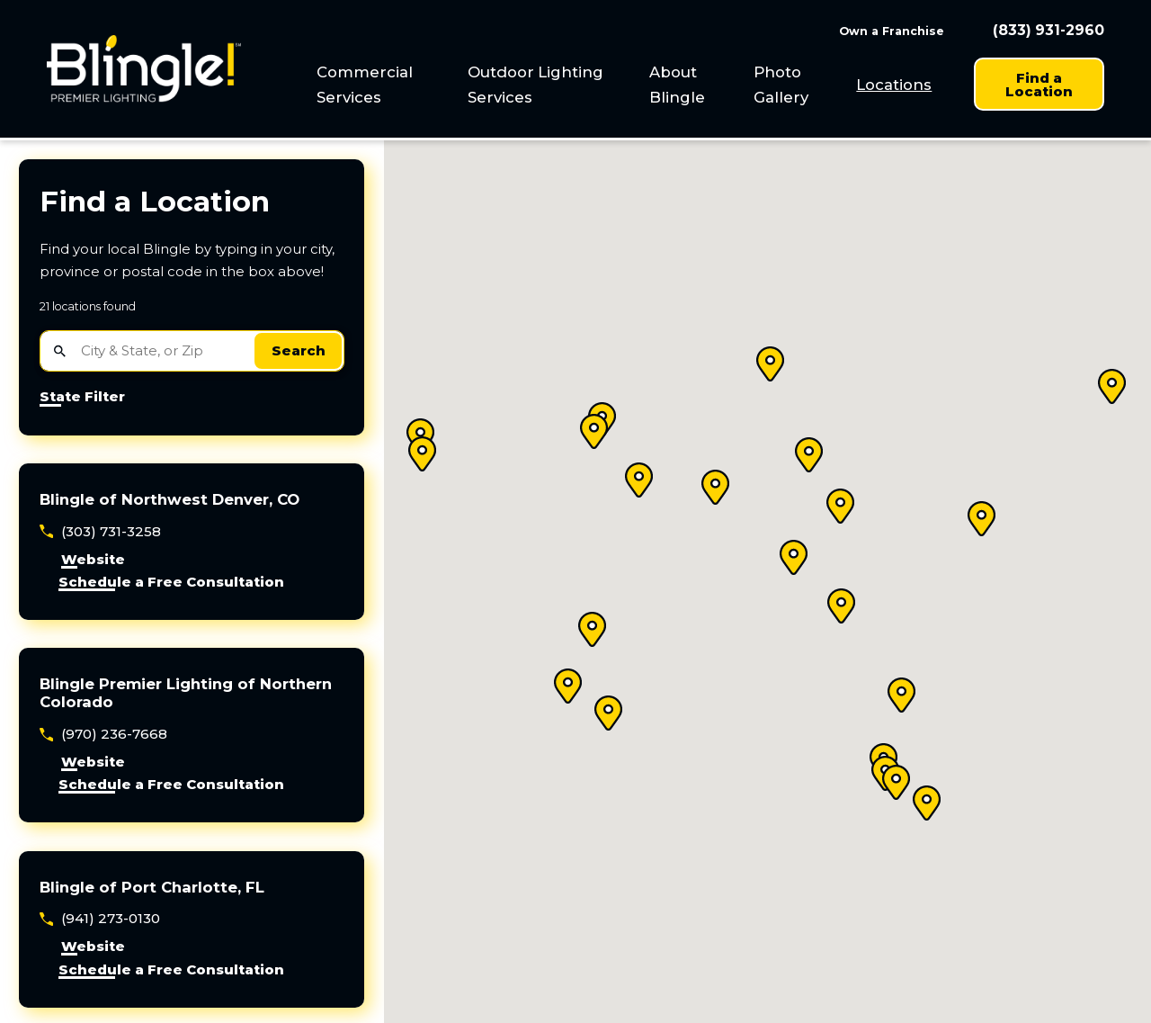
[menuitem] (383, 84)
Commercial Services (365, 84)
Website (93, 560)
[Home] (144, 69)
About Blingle (677, 84)
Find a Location (1039, 84)
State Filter (82, 397)
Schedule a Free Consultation (171, 582)
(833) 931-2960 (1048, 30)
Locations (894, 85)
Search (299, 350)
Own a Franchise (891, 31)
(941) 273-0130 (110, 918)
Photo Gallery (781, 84)
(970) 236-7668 (114, 733)
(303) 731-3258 (111, 531)
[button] (422, 453)
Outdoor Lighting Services (535, 84)
